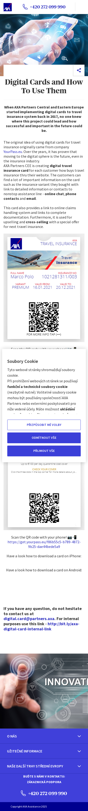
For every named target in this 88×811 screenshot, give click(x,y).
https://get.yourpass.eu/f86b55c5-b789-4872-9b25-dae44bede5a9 (44, 544)
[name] (81, 6)
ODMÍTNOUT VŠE (44, 438)
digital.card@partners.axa (29, 618)
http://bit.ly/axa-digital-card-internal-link (41, 626)
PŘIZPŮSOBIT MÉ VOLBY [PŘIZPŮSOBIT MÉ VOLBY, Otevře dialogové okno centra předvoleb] (44, 425)
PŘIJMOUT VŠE (44, 451)
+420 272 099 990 (44, 793)
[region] (44, 405)
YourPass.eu (13, 151)
